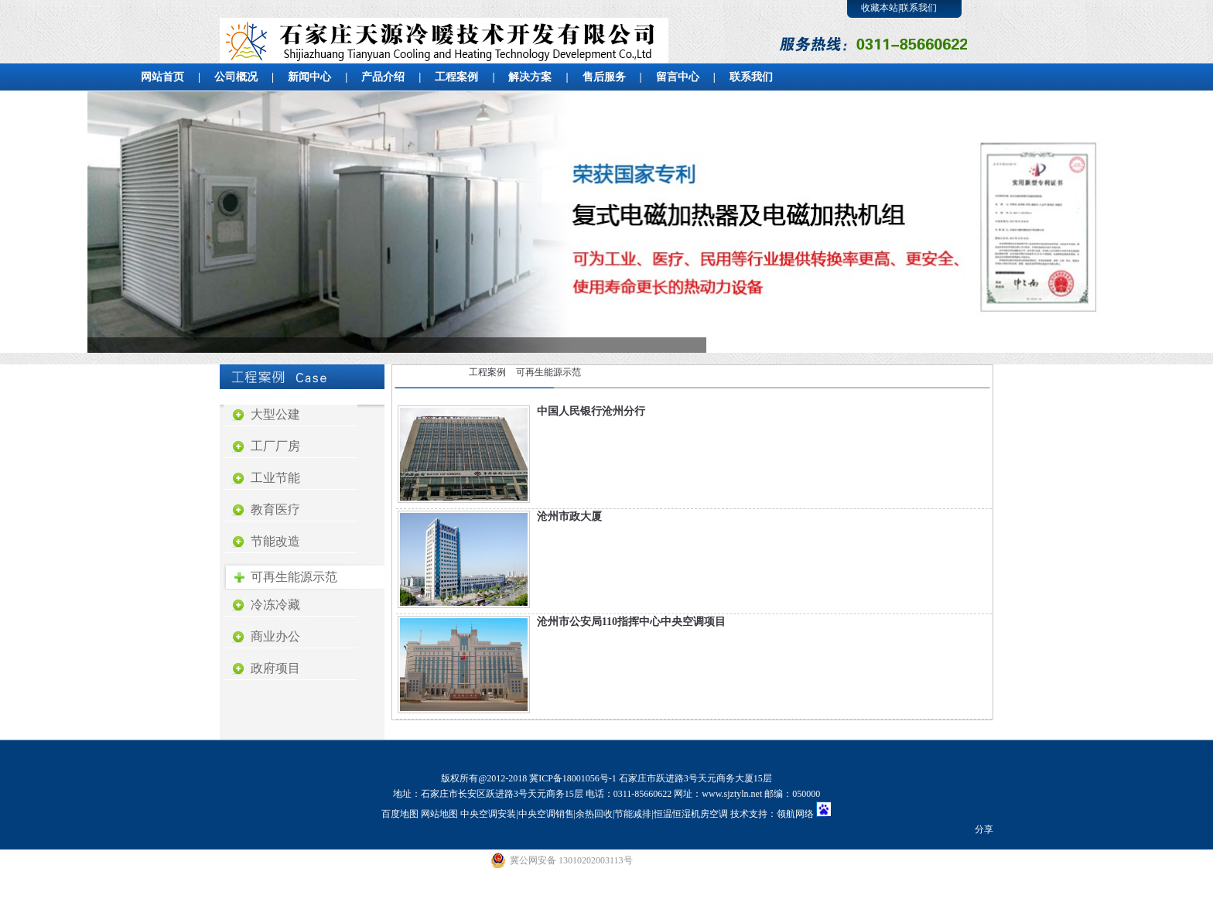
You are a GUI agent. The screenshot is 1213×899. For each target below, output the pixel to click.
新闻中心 (309, 77)
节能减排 (632, 813)
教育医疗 (275, 509)
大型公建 (275, 414)
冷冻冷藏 (275, 604)
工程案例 (456, 77)
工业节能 (275, 477)
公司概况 (236, 77)
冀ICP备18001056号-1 (573, 778)
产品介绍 (383, 77)
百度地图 (400, 813)
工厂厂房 (275, 446)
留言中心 (677, 77)
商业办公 (275, 636)
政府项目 (275, 668)
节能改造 (275, 541)
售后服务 (604, 77)
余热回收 (594, 813)
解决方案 (530, 77)
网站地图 (439, 813)
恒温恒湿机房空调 (691, 813)
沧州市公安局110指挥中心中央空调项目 (631, 621)
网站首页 (162, 77)
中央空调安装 (488, 813)
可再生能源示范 (294, 576)
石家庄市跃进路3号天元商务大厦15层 (695, 778)
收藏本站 (879, 7)
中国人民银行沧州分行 (591, 411)
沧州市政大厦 (569, 516)
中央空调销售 (546, 813)
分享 (984, 829)
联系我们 (918, 7)
